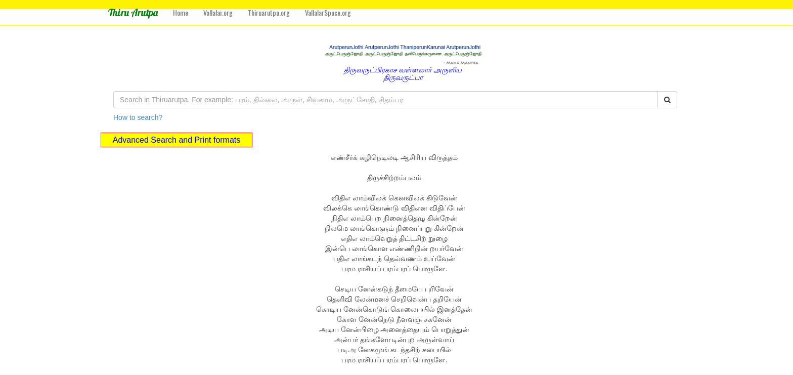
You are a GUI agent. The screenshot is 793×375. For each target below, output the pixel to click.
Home (180, 12)
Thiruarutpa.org (269, 12)
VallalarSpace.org (328, 12)
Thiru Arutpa (133, 12)
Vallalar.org (218, 12)
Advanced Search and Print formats (177, 140)
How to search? (137, 117)
